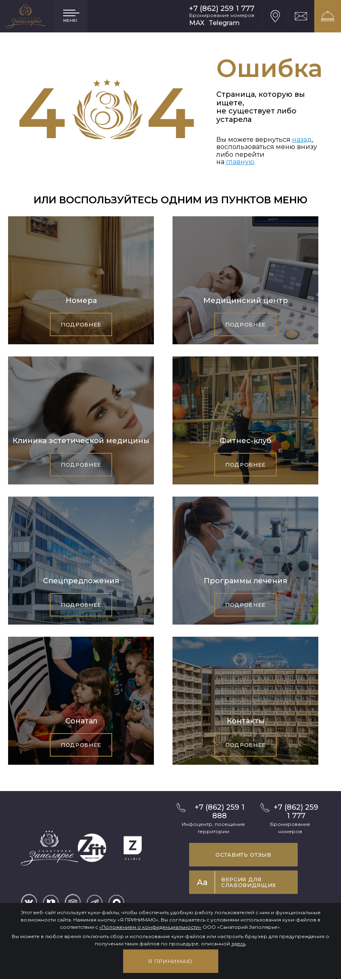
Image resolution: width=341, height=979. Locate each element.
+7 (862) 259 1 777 (221, 8)
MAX (197, 23)
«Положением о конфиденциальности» (150, 927)
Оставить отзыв (243, 854)
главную (240, 162)
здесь (238, 944)
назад (302, 139)
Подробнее (81, 324)
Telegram (224, 23)
